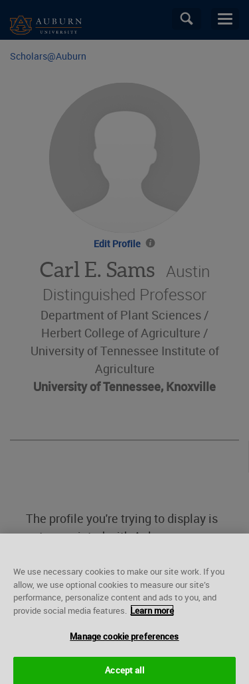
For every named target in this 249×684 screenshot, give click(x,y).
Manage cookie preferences (124, 640)
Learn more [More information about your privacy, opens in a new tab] (152, 614)
